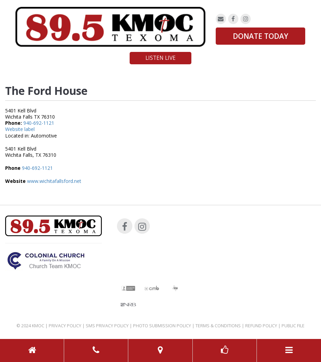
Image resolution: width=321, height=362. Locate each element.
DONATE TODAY (260, 36)
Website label (20, 129)
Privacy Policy (65, 326)
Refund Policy (261, 326)
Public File (293, 326)
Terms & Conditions (218, 326)
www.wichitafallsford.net (54, 181)
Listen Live (160, 58)
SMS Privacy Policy (107, 326)
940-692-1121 (38, 123)
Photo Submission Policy (162, 326)
